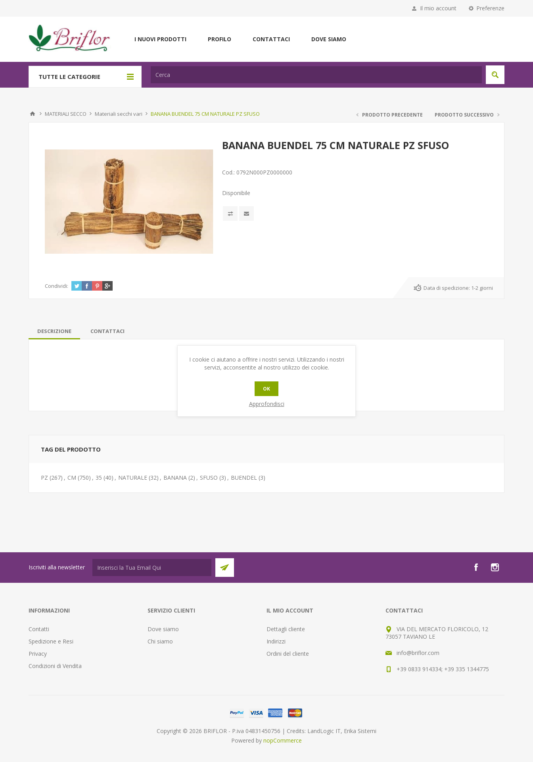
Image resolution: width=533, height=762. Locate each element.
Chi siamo (160, 641)
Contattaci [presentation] (107, 331)
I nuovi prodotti (160, 39)
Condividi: (56, 285)
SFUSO (209, 477)
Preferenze (490, 8)
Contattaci (271, 39)
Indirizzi (276, 641)
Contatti (39, 629)
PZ (44, 477)
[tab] (54, 331)
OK (266, 388)
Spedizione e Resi (51, 641)
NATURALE (132, 477)
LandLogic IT (324, 731)
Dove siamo (328, 39)
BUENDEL (244, 477)
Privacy (38, 653)
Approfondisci (266, 404)
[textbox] (316, 74)
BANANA (175, 477)
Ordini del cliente (287, 653)
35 (99, 477)
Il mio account (438, 8)
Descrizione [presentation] (54, 331)
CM (71, 477)
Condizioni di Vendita (55, 666)
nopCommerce (282, 740)
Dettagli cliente (285, 629)
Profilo (219, 39)
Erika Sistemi (360, 731)
